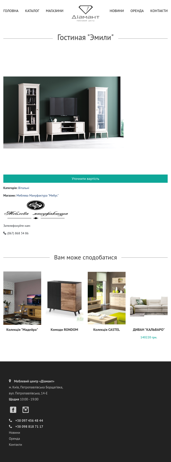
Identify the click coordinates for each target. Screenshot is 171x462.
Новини (117, 10)
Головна (10, 10)
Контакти (159, 10)
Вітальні (23, 188)
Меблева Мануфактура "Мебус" (37, 195)
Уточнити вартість (85, 178)
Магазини (54, 10)
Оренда (137, 10)
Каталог (32, 10)
